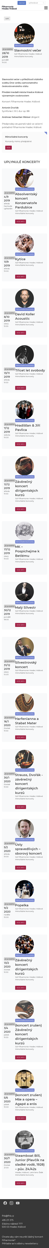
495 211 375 (7, 1220)
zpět (7, 18)
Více (8, 148)
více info (21, 221)
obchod (22, 3)
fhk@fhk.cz (8, 1216)
